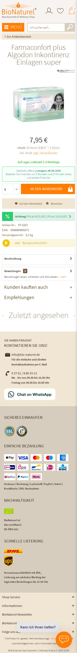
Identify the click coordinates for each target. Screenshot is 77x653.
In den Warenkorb (51, 189)
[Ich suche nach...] (51, 27)
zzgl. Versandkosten (45, 153)
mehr (63, 277)
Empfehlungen (19, 297)
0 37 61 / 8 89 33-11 (21, 373)
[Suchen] (70, 27)
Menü (13, 27)
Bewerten (54, 203)
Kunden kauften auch (26, 287)
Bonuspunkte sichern (35, 243)
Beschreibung (12, 258)
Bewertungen (12, 271)
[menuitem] (49, 11)
